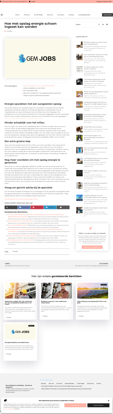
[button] (108, 400)
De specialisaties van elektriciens (20, 221)
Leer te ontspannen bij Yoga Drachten (22, 236)
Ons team (60, 15)
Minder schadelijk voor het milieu (34, 88)
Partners (27, 15)
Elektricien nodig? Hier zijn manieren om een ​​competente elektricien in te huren (18, 303)
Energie (9, 31)
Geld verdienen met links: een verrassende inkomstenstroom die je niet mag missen (66, 388)
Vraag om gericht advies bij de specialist (36, 95)
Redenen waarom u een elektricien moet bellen (54, 302)
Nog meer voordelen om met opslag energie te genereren (42, 93)
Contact (71, 15)
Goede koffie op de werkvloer (93, 127)
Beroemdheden (69, 383)
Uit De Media (38, 15)
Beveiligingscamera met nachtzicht (21, 240)
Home (17, 15)
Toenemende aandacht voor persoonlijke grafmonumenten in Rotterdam (94, 137)
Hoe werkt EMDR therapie (17, 225)
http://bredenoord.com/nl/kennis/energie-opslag (21, 199)
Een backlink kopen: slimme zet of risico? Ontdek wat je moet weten (61, 386)
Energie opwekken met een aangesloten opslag (38, 85)
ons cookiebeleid (9, 408)
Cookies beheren (98, 405)
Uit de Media (80, 383)
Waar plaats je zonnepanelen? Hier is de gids (91, 302)
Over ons (50, 15)
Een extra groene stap (30, 90)
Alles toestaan (75, 405)
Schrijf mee (90, 383)
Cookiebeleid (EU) (84, 15)
